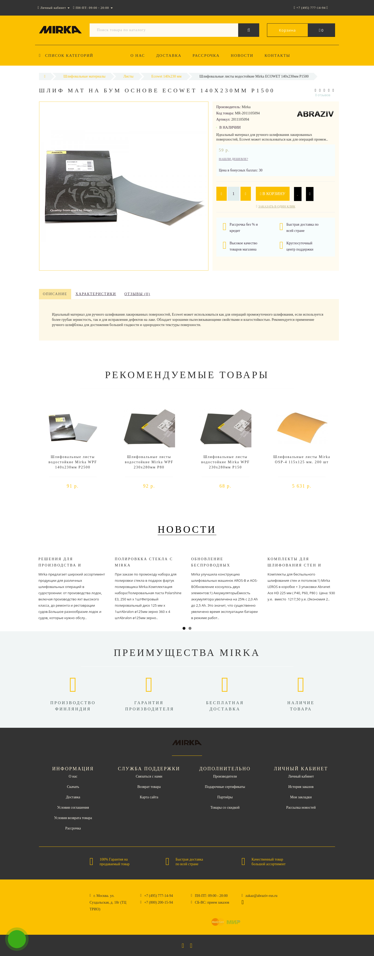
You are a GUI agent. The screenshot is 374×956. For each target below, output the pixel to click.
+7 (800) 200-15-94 (158, 902)
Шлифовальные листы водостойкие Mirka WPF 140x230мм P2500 (73, 462)
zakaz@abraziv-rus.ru (261, 896)
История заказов (300, 787)
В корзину (272, 193)
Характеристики (96, 294)
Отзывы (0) (137, 294)
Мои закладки (301, 797)
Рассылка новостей (301, 807)
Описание (55, 294)
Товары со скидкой (224, 807)
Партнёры (225, 797)
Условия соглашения (73, 807)
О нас (138, 55)
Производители (225, 776)
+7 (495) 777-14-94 (158, 896)
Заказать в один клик (276, 206)
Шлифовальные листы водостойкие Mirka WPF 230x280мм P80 (149, 462)
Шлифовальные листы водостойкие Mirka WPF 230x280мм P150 (225, 462)
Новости (242, 55)
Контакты (277, 55)
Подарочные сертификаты (225, 787)
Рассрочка (206, 55)
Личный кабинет (301, 776)
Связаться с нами (149, 776)
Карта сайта (149, 797)
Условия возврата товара (73, 818)
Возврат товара (149, 787)
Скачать (73, 787)
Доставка (168, 55)
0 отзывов (322, 95)
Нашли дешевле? (233, 159)
